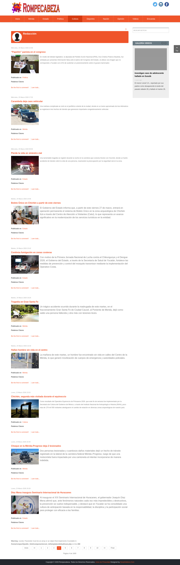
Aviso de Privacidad (103, 562)
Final (112, 548)
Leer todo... (35, 88)
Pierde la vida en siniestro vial (26, 153)
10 (97, 548)
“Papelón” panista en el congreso (28, 52)
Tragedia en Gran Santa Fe (24, 302)
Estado (25, 179)
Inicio (26, 548)
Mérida (25, 129)
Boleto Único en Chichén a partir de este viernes (36, 203)
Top (177, 49)
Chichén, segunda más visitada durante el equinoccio (38, 396)
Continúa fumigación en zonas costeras (31, 252)
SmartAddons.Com (127, 562)
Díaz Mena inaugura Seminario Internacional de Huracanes (41, 492)
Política (25, 78)
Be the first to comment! (20, 88)
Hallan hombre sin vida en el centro (29, 350)
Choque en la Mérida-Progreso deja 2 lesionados (36, 446)
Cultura (25, 422)
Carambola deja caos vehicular (27, 101)
